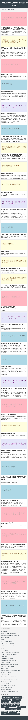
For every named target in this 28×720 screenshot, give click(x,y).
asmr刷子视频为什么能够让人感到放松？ (9, 664)
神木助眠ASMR (4, 631)
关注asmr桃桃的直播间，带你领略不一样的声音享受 (11, 676)
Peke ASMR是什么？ (8, 523)
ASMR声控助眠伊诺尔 (6, 704)
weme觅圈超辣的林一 (17, 697)
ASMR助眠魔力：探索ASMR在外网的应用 (9, 691)
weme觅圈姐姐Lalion (5, 713)
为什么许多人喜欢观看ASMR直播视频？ (13, 234)
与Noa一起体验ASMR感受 (9, 113)
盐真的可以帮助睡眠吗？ (9, 307)
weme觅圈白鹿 (17, 709)
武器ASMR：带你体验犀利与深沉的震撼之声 (10, 652)
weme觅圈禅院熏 (9, 709)
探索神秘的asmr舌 (7, 91)
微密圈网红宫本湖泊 (21, 706)
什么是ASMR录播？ (7, 74)
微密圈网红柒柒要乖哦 (6, 699)
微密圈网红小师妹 (5, 702)
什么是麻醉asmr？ (7, 173)
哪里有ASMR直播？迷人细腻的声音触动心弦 (10, 635)
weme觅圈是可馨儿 (16, 699)
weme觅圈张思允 (12, 711)
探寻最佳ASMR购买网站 (8, 592)
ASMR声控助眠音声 (16, 713)
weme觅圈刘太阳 (15, 702)
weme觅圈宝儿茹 (5, 706)
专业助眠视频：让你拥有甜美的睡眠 (12, 28)
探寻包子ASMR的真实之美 (9, 561)
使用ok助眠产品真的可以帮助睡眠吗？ (13, 544)
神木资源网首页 (4, 9)
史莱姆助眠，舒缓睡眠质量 (9, 500)
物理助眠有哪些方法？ (8, 433)
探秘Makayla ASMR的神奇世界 (11, 343)
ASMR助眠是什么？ (7, 192)
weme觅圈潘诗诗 (15, 704)
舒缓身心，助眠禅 (6, 366)
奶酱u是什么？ (5, 251)
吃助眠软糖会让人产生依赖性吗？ (11, 155)
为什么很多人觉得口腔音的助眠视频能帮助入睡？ (11, 679)
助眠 (12, 9)
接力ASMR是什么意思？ (8, 415)
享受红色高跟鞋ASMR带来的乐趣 (11, 136)
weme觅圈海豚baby (7, 697)
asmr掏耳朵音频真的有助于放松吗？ (12, 286)
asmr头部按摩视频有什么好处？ (11, 268)
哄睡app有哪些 (4, 711)
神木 (14, 9)
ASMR (9, 9)
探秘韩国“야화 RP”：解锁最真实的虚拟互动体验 (11, 670)
